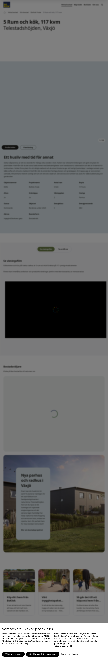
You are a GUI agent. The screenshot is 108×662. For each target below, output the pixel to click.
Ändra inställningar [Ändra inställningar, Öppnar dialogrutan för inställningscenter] (69, 654)
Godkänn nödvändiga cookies (42, 654)
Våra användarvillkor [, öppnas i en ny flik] (64, 646)
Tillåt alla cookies (13, 654)
